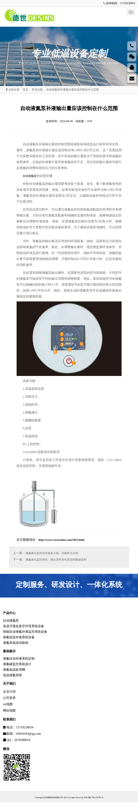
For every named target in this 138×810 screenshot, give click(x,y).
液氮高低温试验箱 (15, 646)
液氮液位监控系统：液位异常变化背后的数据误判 (56, 560)
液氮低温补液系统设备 (19, 640)
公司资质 (9, 705)
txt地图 (8, 711)
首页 (25, 89)
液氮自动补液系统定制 (19, 663)
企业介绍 (9, 699)
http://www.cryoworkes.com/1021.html (61, 540)
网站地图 (9, 718)
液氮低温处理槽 (14, 676)
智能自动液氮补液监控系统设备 (25, 634)
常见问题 (37, 89)
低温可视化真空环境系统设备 (23, 627)
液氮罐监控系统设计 (17, 669)
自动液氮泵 (30, 176)
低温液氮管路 (12, 682)
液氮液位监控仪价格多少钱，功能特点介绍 (52, 553)
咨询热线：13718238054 (118, 3)
